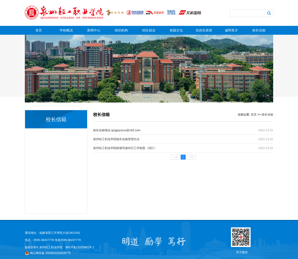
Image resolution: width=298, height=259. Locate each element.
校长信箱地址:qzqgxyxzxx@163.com (116, 130)
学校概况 (66, 30)
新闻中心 (93, 30)
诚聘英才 (231, 30)
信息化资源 (204, 30)
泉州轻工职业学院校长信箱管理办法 (116, 139)
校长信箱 (259, 30)
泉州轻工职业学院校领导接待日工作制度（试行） (125, 148)
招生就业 (148, 30)
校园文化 (176, 30)
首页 (38, 30)
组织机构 (121, 30)
